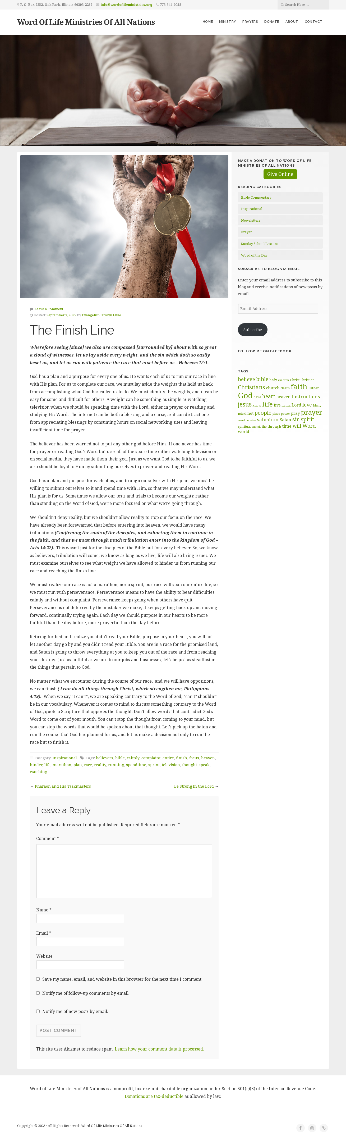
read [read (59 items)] (241, 420)
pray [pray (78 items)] (295, 413)
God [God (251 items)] (245, 395)
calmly (133, 757)
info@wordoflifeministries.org (126, 4)
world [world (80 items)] (243, 431)
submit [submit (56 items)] (256, 426)
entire (168, 757)
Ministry (227, 22)
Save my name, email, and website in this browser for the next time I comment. (122, 979)
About (291, 22)
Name (44, 910)
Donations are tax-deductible (154, 1096)
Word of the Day (254, 255)
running (116, 764)
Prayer (246, 232)
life (47, 764)
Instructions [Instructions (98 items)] (306, 396)
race (88, 764)
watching (38, 771)
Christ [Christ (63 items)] (294, 380)
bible (120, 757)
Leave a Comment (49, 309)
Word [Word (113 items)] (309, 425)
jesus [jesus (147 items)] (245, 404)
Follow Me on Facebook (265, 351)
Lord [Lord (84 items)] (296, 405)
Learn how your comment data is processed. (159, 1049)
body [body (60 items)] (273, 380)
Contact (314, 22)
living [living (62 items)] (286, 405)
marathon (62, 764)
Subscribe (252, 329)
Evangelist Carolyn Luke (101, 315)
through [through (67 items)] (274, 426)
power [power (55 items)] (285, 414)
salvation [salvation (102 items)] (268, 419)
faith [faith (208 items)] (299, 386)
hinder (36, 764)
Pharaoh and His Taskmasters (63, 786)
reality (100, 764)
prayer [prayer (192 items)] (311, 412)
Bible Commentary (256, 197)
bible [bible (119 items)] (262, 379)
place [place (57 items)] (276, 414)
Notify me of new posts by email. (75, 1011)
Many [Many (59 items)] (317, 405)
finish (181, 757)
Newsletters (250, 220)
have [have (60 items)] (257, 397)
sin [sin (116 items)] (296, 419)
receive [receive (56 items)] (251, 420)
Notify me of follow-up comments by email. (86, 993)
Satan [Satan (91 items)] (285, 420)
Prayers (250, 22)
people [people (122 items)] (263, 412)
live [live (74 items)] (277, 405)
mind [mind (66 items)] (242, 413)
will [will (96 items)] (297, 426)
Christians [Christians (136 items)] (251, 387)
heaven (208, 757)
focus (194, 757)
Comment (47, 838)
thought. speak (196, 764)
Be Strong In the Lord (194, 786)
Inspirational (65, 757)
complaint (150, 757)
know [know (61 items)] (257, 405)
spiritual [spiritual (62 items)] (244, 426)
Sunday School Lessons (259, 243)
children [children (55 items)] (283, 380)
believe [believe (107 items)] (246, 379)
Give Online (280, 174)
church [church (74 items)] (273, 387)
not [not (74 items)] (250, 413)
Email (43, 933)
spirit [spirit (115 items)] (307, 419)
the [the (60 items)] (264, 426)
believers (104, 757)
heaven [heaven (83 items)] (283, 397)
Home (208, 22)
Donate (271, 22)
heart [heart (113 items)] (268, 396)
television (171, 764)
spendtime (136, 764)
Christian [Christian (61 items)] (308, 380)
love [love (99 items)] (307, 404)
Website (44, 956)
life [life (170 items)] (267, 404)
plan (77, 764)
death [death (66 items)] (285, 388)
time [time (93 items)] (287, 426)
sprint (154, 764)
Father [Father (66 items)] (313, 388)
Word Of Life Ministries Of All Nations (86, 22)
